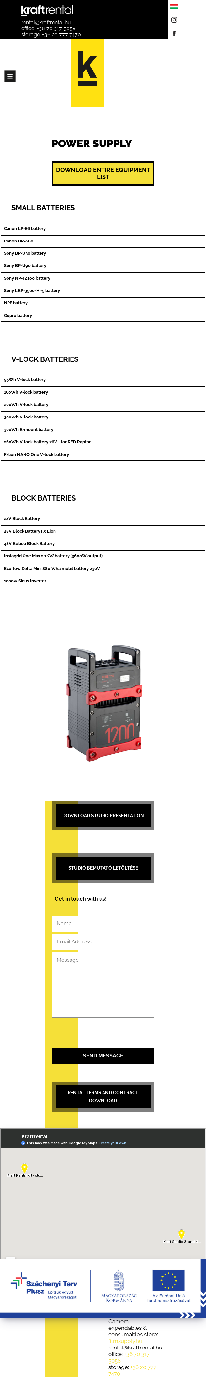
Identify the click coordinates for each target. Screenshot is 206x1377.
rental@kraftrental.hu (46, 22)
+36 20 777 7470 (61, 34)
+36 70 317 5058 (56, 28)
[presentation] (103, 1033)
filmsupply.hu (125, 1341)
